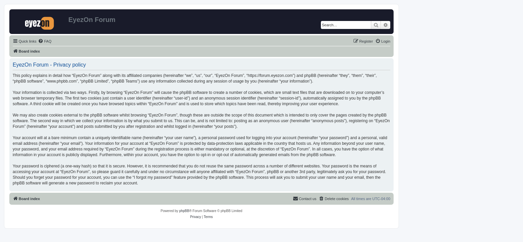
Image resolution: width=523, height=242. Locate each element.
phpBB (184, 211)
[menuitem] (44, 41)
